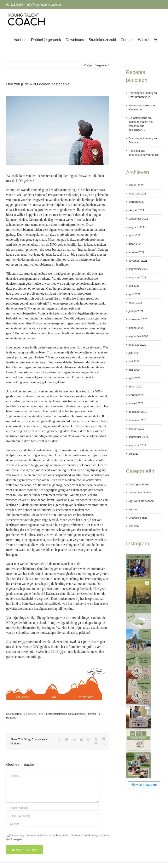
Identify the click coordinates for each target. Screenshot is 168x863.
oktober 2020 (136, 327)
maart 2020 (135, 386)
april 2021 (134, 294)
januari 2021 (135, 311)
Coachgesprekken (139, 484)
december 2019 (137, 411)
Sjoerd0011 (18, 713)
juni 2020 (133, 361)
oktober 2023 (136, 185)
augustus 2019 (137, 445)
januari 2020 (135, 403)
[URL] (52, 824)
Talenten (91, 713)
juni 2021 (133, 285)
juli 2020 (133, 352)
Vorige (88, 65)
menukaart (60, 564)
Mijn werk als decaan (140, 501)
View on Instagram (144, 784)
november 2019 (137, 420)
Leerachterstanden (56, 713)
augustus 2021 (137, 277)
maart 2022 (135, 243)
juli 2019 (133, 453)
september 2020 (138, 336)
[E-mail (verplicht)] (52, 816)
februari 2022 (136, 252)
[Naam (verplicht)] (52, 808)
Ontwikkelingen (76, 713)
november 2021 (137, 260)
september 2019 (138, 436)
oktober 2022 (136, 210)
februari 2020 (136, 395)
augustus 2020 (137, 344)
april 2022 (134, 235)
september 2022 (138, 218)
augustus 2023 (137, 193)
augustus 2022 (137, 227)
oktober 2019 (136, 428)
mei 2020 (133, 369)
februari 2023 (136, 201)
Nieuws (132, 509)
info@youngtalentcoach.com (45, 4)
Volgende (101, 65)
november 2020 (137, 319)
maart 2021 (135, 302)
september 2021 (138, 269)
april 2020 (134, 378)
